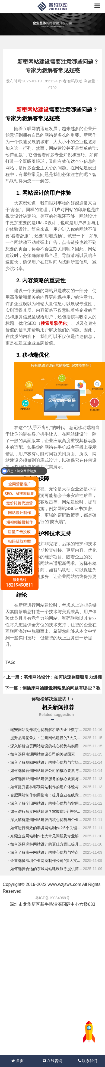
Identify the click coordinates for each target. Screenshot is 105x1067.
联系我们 (87, 1061)
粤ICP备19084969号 (52, 898)
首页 (17, 1061)
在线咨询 (52, 1061)
